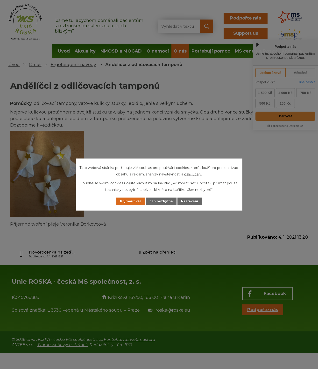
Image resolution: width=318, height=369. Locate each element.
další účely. (193, 174)
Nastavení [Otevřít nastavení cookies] (194, 201)
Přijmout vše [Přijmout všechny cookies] (126, 201)
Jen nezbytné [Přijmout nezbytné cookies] (161, 201)
